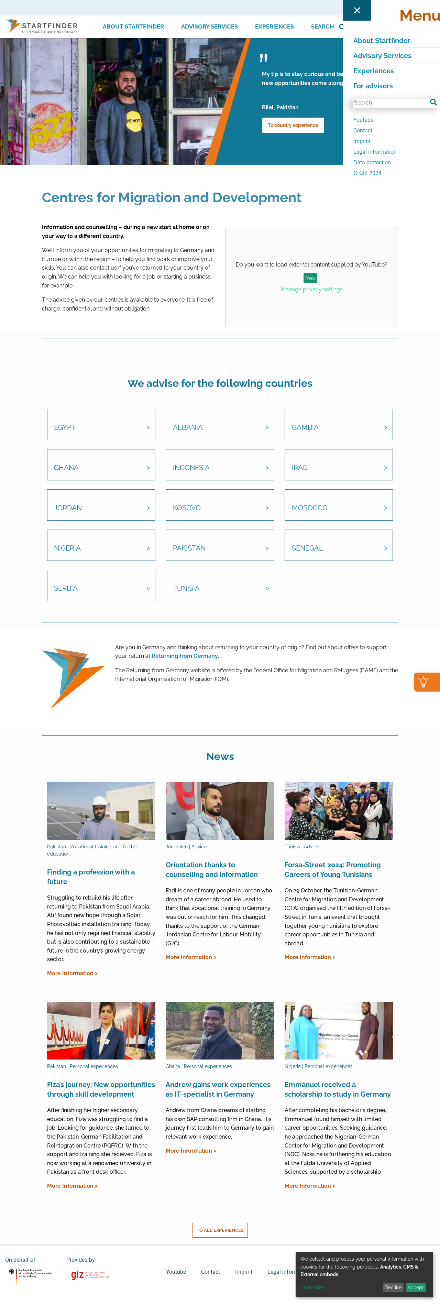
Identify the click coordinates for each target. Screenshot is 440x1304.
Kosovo (187, 508)
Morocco (310, 508)
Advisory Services (209, 26)
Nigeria (67, 549)
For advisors (373, 7)
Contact (210, 1271)
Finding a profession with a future (91, 877)
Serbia (66, 589)
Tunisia (186, 589)
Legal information (289, 1271)
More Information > (72, 973)
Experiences (274, 26)
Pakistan (189, 549)
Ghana (66, 468)
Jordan (68, 508)
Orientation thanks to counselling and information (212, 870)
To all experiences (220, 1230)
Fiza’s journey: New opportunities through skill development (101, 1090)
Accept (416, 1287)
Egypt (65, 428)
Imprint (243, 1271)
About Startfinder (133, 26)
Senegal (307, 549)
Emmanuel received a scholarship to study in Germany (338, 1090)
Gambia (305, 428)
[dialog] (364, 1274)
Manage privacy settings (312, 289)
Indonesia (191, 468)
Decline (393, 1287)
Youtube (176, 1271)
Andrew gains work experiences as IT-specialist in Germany (218, 1090)
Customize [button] (312, 1287)
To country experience (293, 125)
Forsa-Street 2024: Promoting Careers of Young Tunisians (333, 870)
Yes (310, 278)
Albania (188, 428)
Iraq (300, 468)
